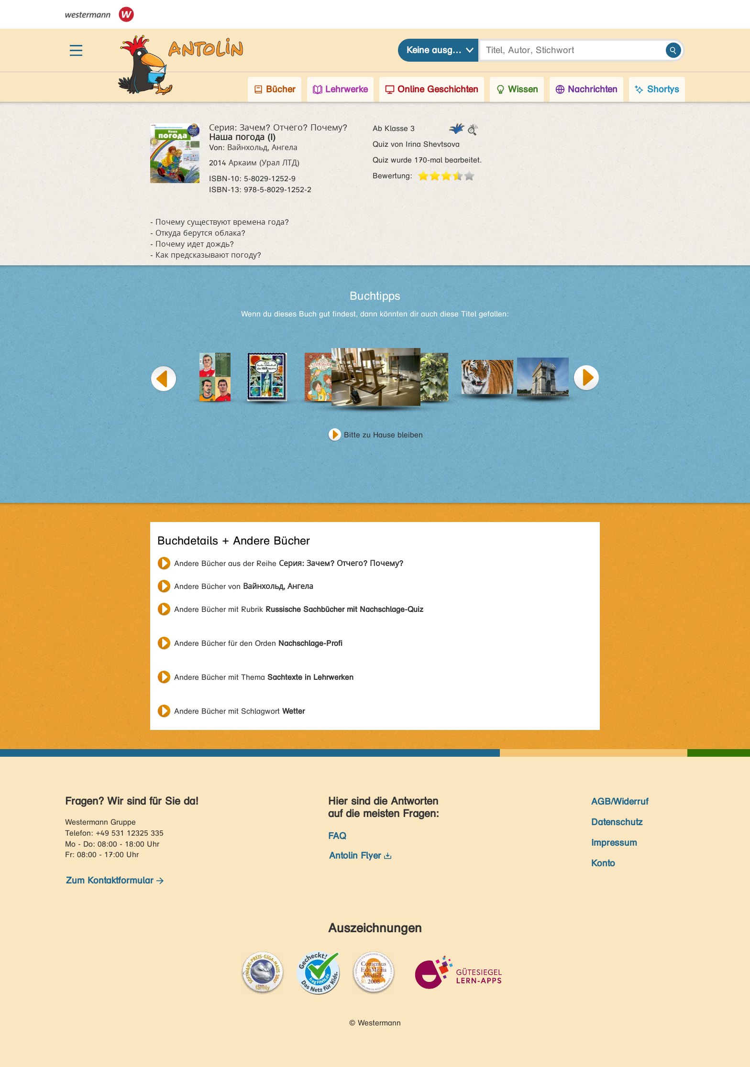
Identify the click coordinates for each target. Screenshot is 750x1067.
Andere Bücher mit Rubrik (298, 609)
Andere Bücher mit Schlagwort (239, 711)
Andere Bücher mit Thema (263, 677)
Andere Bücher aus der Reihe (288, 563)
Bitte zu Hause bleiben (383, 434)
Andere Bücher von (243, 586)
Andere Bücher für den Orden (258, 643)
